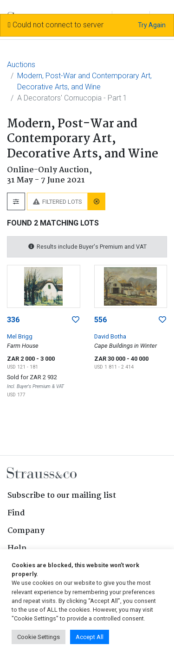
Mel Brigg (19, 336)
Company (26, 531)
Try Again (152, 25)
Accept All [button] (89, 636)
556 (100, 319)
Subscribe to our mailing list (61, 495)
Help (16, 548)
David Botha (110, 336)
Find (16, 513)
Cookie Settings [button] (38, 636)
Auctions (21, 64)
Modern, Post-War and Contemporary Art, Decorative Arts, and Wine (84, 81)
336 (13, 319)
